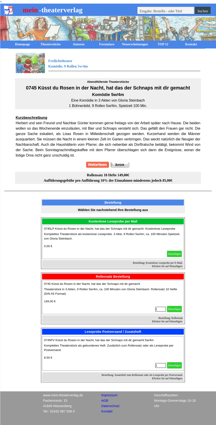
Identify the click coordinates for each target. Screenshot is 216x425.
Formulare (106, 44)
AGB (104, 400)
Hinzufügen (174, 253)
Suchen (202, 11)
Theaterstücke (50, 44)
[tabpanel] (108, 63)
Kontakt (191, 44)
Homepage (22, 44)
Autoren (79, 44)
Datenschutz (110, 406)
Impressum (109, 395)
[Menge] (160, 309)
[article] (113, 242)
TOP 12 (163, 44)
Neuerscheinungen (135, 44)
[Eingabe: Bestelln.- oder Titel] (165, 11)
